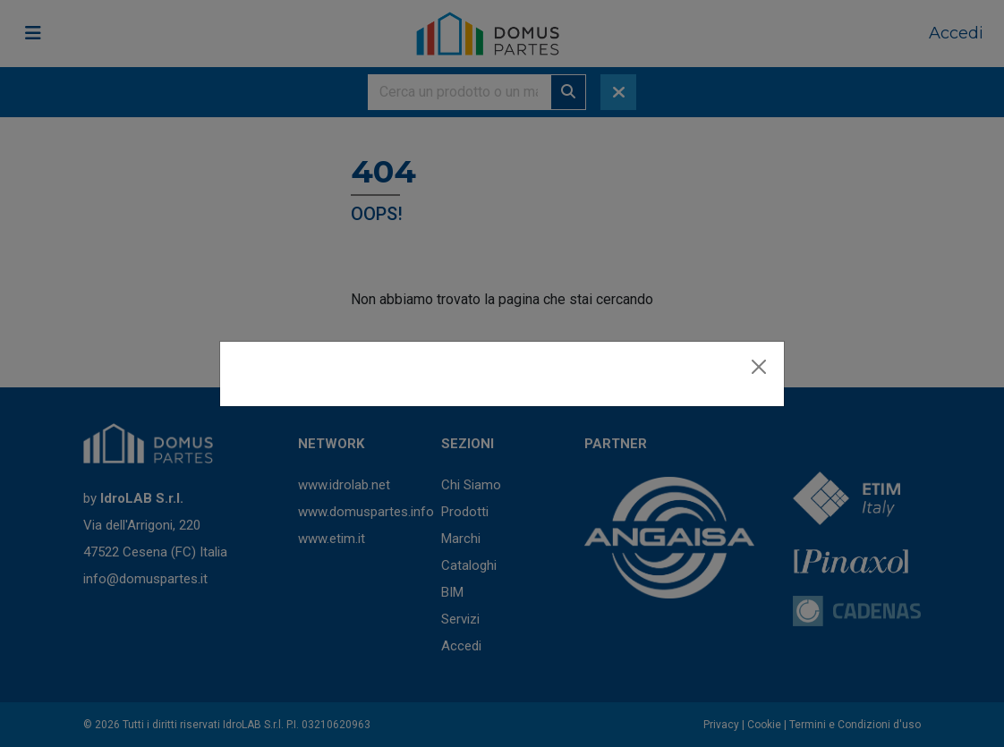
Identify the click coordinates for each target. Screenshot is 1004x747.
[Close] (759, 367)
